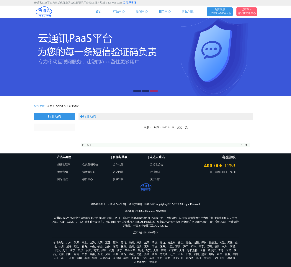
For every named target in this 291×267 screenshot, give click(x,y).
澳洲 (198, 258)
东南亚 (208, 258)
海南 (76, 254)
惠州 (146, 246)
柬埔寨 (135, 258)
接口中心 (165, 11)
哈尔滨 (212, 250)
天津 (181, 250)
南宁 (201, 246)
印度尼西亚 (140, 262)
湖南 (92, 254)
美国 (79, 258)
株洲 (123, 246)
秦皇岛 (171, 242)
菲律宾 (117, 258)
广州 (193, 246)
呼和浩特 (192, 250)
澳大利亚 (178, 258)
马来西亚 (105, 258)
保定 (180, 242)
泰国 (219, 254)
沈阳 (76, 242)
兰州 (140, 250)
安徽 (139, 254)
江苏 (154, 254)
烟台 (76, 246)
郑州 (104, 250)
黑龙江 (164, 254)
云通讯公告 (156, 164)
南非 (167, 258)
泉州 (131, 242)
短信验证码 (63, 164)
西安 (148, 250)
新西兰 (190, 258)
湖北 (100, 254)
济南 (163, 250)
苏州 (178, 246)
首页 (99, 11)
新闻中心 (142, 11)
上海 (92, 242)
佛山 (100, 246)
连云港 (213, 242)
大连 (170, 246)
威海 (68, 246)
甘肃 (228, 250)
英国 (152, 258)
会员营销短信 (90, 164)
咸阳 (146, 242)
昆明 (209, 246)
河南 (107, 254)
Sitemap (150, 211)
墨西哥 (231, 258)
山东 (115, 254)
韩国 (196, 254)
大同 (100, 242)
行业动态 (61, 106)
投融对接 (118, 179)
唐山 (188, 242)
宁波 (154, 246)
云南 (61, 254)
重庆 (72, 250)
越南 (204, 254)
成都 (111, 250)
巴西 (144, 258)
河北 (84, 242)
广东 (84, 254)
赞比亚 (153, 262)
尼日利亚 (219, 258)
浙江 (146, 254)
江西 (123, 254)
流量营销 (62, 172)
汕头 (107, 246)
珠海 (162, 246)
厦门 (123, 242)
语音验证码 (88, 172)
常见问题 (188, 11)
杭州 (224, 246)
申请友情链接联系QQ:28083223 (151, 225)
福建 (131, 254)
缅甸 (126, 258)
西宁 (119, 250)
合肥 (88, 250)
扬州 (139, 246)
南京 (96, 250)
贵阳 (65, 250)
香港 (227, 254)
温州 (131, 246)
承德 (154, 242)
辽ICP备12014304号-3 (145, 232)
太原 (155, 250)
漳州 (139, 242)
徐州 (61, 246)
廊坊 (162, 242)
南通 (222, 242)
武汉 (80, 250)
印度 (71, 258)
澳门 (63, 258)
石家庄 (173, 250)
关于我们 (155, 179)
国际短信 (62, 179)
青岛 (84, 246)
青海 (220, 250)
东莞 (115, 246)
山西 (180, 254)
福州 (115, 242)
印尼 (211, 254)
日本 (188, 254)
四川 (68, 254)
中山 (92, 246)
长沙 (57, 250)
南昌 (232, 246)
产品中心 (119, 11)
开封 (204, 242)
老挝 (159, 258)
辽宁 (172, 254)
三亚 (107, 242)
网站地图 (161, 211)
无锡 (230, 242)
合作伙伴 (118, 164)
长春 (202, 250)
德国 (94, 258)
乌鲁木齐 (130, 250)
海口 (185, 246)
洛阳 (196, 242)
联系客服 (129, 2)
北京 (68, 242)
